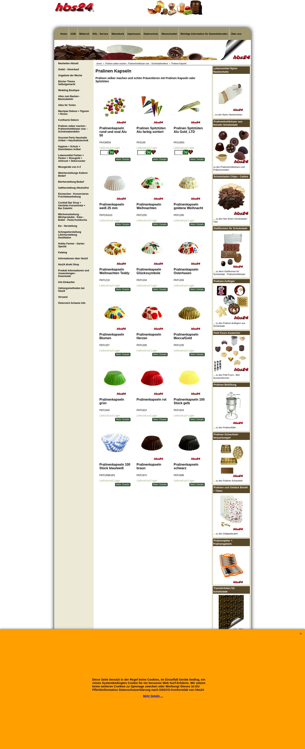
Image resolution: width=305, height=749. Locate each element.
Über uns (236, 34)
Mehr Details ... (153, 696)
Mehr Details (123, 159)
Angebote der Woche (70, 75)
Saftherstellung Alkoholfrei (73, 187)
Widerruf (84, 34)
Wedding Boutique (69, 90)
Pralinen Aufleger (224, 281)
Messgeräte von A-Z (69, 167)
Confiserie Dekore (68, 120)
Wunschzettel (169, 34)
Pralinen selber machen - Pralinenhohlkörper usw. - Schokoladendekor (73, 129)
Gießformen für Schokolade (231, 228)
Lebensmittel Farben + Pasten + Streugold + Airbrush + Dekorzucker (72, 158)
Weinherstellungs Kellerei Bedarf (73, 174)
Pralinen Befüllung (225, 384)
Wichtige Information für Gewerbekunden (203, 34)
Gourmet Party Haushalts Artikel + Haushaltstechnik (73, 139)
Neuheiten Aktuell (68, 63)
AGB (73, 34)
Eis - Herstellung (67, 226)
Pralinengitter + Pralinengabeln (223, 542)
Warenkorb (118, 34)
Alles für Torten (67, 105)
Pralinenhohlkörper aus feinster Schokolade (228, 123)
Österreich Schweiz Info (72, 303)
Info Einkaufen (66, 282)
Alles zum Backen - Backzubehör (69, 98)
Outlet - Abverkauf (68, 69)
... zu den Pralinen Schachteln (228, 480)
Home (63, 34)
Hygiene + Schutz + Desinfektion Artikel (69, 148)
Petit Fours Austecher (227, 332)
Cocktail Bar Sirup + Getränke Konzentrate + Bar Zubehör (71, 205)
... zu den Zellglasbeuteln (225, 533)
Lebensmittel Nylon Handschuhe (225, 70)
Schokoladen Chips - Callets (231, 176)
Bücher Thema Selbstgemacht (66, 83)
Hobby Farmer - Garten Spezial (71, 245)
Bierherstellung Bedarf (71, 181)
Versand (63, 297)
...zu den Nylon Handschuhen (227, 114)
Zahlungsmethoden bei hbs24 (71, 289)
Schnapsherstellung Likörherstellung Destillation (69, 235)
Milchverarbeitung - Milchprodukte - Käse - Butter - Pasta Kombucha (72, 217)
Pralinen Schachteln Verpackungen (225, 436)
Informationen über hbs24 (73, 258)
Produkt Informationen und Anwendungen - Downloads (73, 273)
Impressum (134, 34)
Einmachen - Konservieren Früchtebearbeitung (73, 195)
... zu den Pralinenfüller (224, 427)
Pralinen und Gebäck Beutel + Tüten (230, 489)
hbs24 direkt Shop (68, 264)
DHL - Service (100, 34)
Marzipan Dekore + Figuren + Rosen (73, 112)
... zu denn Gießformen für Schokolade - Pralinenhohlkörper (229, 272)
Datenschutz (151, 34)
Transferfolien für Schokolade (224, 590)
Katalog (62, 252)
